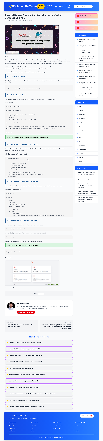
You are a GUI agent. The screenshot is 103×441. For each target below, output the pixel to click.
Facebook (77, 426)
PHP (56, 6)
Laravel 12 (40, 6)
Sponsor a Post (57, 428)
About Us (11, 426)
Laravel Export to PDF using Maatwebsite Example (31, 137)
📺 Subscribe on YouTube (26, 312)
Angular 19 (49, 6)
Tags (32, 428)
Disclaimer (12, 431)
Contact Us (12, 428)
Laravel (41, 294)
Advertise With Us (58, 426)
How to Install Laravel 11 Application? (26, 245)
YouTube (77, 431)
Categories (34, 431)
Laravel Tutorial (67, 6)
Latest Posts (34, 426)
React (61, 6)
